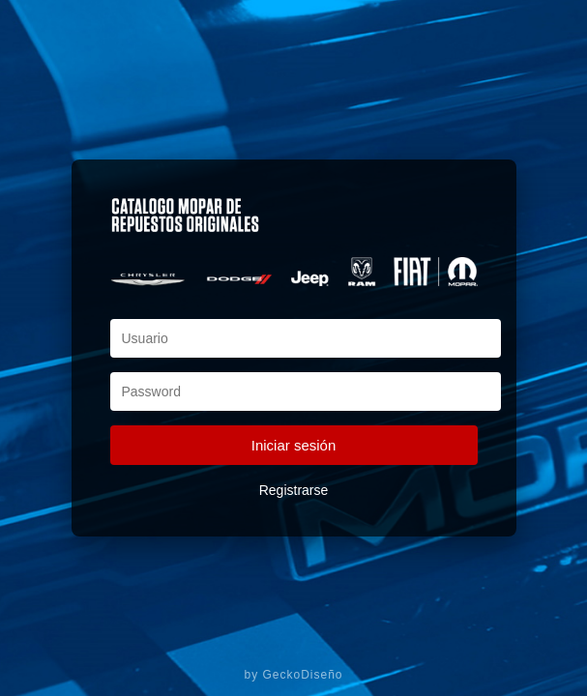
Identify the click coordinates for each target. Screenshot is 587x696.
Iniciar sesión (294, 445)
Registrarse (294, 490)
